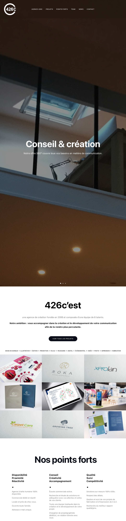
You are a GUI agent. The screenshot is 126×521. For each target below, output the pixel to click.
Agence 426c (37, 9)
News (81, 9)
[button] (63, 164)
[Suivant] (120, 152)
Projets (49, 9)
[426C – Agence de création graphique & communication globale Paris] (10, 9)
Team (73, 9)
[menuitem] (37, 9)
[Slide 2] (63, 283)
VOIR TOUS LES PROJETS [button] (63, 339)
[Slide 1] (60, 283)
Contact (90, 9)
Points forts (62, 9)
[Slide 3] (65, 283)
